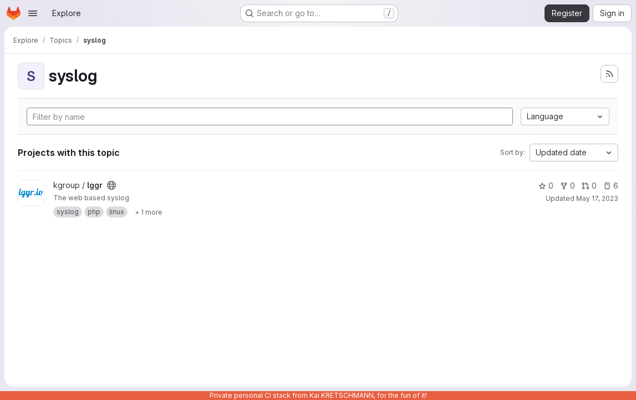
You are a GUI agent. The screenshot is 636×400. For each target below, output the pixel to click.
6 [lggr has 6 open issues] (610, 185)
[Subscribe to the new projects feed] (609, 74)
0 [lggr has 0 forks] (567, 185)
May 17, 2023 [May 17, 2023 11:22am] (597, 198)
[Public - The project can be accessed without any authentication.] (111, 185)
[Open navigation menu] (33, 13)
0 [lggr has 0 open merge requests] (589, 185)
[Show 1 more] (148, 212)
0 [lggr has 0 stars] (545, 185)
